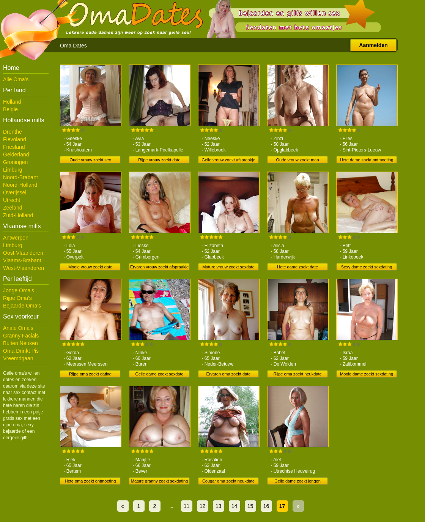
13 (219, 506)
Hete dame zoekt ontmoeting (367, 160)
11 (187, 506)
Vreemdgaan (18, 358)
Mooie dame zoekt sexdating (366, 374)
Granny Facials (21, 336)
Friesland (14, 147)
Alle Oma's (15, 79)
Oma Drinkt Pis (21, 351)
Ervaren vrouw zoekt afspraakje (159, 267)
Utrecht (11, 200)
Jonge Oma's (18, 290)
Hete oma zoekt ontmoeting (90, 481)
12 (203, 506)
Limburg (12, 170)
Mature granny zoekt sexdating (159, 481)
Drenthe (12, 132)
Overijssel (14, 192)
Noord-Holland (20, 185)
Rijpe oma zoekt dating (90, 374)
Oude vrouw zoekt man (297, 160)
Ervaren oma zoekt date (228, 374)
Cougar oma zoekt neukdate (228, 481)
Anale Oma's (18, 328)
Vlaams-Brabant (22, 260)
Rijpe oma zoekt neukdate (297, 374)
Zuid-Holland (18, 215)
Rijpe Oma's (17, 298)
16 (266, 506)
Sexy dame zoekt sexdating (366, 267)
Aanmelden (373, 45)
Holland (12, 102)
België (10, 109)
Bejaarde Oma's (22, 306)
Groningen (15, 162)
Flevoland (14, 139)
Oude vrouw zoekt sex (90, 160)
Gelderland (16, 154)
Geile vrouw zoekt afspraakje (228, 160)
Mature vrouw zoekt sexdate (228, 267)
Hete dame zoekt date (297, 267)
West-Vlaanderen (23, 268)
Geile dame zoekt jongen (297, 481)
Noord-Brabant (20, 177)
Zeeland (12, 208)
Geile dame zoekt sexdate (159, 374)
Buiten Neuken (20, 343)
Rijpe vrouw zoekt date (159, 160)
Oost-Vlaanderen (23, 253)
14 (234, 506)
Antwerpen (15, 238)
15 (250, 506)
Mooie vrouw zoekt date (90, 267)
